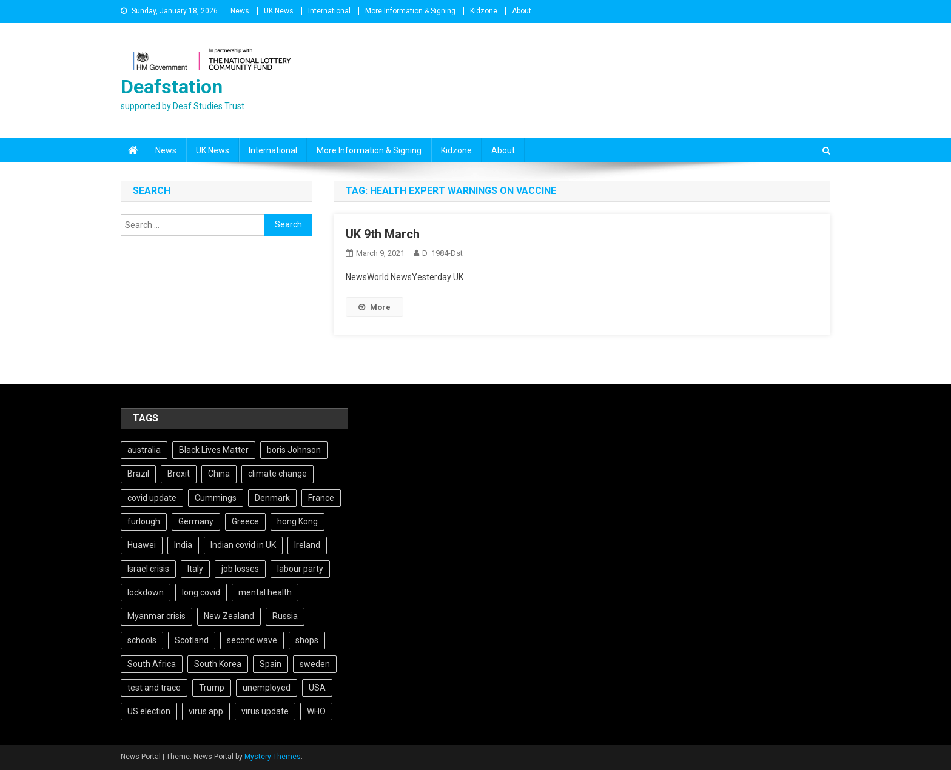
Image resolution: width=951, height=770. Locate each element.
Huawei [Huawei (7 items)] (141, 545)
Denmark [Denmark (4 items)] (272, 498)
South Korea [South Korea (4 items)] (217, 664)
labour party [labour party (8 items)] (300, 569)
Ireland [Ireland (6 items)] (307, 545)
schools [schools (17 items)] (141, 640)
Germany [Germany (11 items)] (195, 521)
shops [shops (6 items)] (306, 640)
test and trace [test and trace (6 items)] (154, 687)
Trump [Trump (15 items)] (211, 687)
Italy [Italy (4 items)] (195, 569)
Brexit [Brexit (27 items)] (178, 473)
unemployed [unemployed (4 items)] (267, 687)
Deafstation (172, 86)
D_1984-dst (442, 253)
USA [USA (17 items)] (317, 687)
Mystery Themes (272, 756)
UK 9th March (383, 234)
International (329, 11)
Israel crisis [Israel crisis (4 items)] (148, 569)
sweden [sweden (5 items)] (315, 664)
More (374, 307)
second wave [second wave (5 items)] (252, 640)
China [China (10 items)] (219, 473)
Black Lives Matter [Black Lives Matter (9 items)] (214, 450)
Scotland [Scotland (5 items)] (192, 640)
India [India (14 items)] (183, 545)
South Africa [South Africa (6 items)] (151, 664)
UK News (279, 11)
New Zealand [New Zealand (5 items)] (229, 616)
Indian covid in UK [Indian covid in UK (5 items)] (243, 545)
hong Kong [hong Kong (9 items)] (297, 521)
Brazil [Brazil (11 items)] (138, 473)
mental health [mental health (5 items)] (265, 592)
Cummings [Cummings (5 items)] (216, 498)
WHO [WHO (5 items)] (316, 711)
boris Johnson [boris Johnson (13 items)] (294, 450)
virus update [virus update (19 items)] (265, 711)
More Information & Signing (410, 11)
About (521, 11)
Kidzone (483, 11)
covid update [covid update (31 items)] (151, 498)
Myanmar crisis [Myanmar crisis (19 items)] (156, 616)
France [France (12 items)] (321, 498)
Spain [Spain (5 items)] (270, 664)
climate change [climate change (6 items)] (277, 473)
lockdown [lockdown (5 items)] (145, 592)
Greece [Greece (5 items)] (245, 521)
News (239, 11)
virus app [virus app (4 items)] (206, 711)
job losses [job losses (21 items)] (240, 569)
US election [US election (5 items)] (148, 711)
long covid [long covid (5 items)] (201, 592)
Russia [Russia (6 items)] (285, 616)
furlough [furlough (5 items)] (143, 521)
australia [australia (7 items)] (144, 450)
